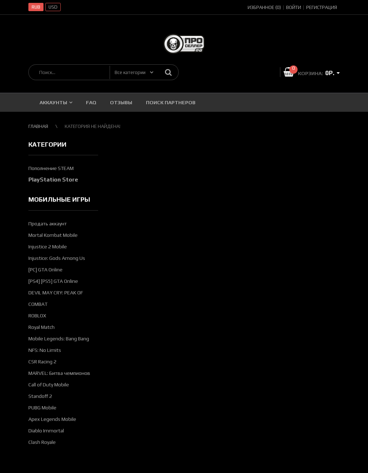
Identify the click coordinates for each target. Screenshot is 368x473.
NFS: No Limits (44, 350)
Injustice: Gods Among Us (56, 258)
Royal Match (41, 327)
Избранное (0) (264, 7)
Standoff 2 (40, 396)
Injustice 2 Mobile (47, 246)
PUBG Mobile (42, 407)
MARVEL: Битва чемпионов (59, 373)
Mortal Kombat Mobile (53, 235)
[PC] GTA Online (45, 269)
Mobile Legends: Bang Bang (58, 338)
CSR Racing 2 (42, 361)
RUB (36, 7)
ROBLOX (37, 315)
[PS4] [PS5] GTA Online (53, 281)
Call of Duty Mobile (48, 384)
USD (53, 7)
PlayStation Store (53, 179)
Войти (293, 7)
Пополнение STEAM (51, 168)
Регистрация (321, 7)
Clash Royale (42, 442)
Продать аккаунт (47, 223)
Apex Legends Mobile (52, 419)
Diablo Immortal (46, 430)
